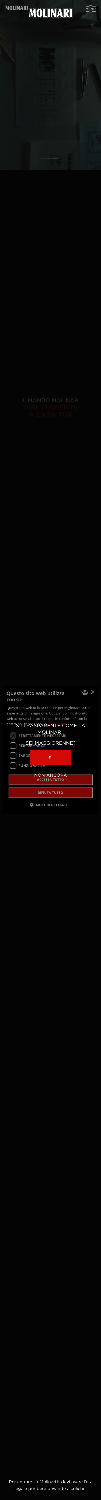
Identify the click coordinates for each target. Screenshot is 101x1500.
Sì (51, 757)
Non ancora (50, 774)
